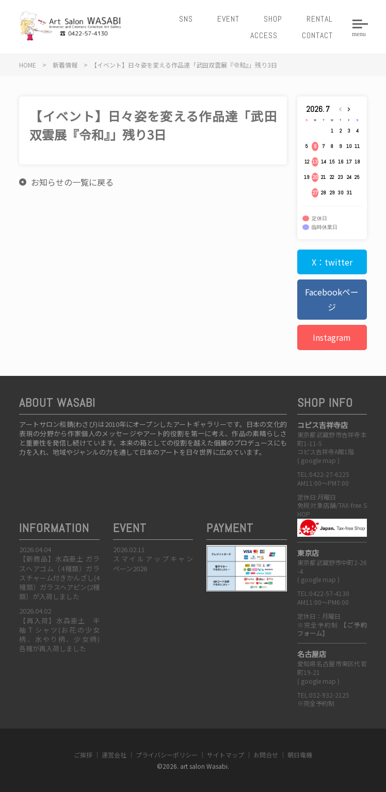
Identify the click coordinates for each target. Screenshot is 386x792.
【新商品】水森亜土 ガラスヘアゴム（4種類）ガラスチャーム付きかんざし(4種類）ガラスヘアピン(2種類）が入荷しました (59, 577)
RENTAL (320, 18)
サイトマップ (225, 754)
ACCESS (264, 35)
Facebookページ (332, 299)
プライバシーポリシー (167, 754)
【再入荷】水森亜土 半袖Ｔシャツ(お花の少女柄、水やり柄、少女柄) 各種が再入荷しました (62, 635)
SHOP (273, 18)
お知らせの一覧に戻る (72, 182)
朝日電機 (299, 754)
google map (318, 460)
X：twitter (332, 262)
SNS (186, 18)
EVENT (228, 18)
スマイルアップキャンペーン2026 (153, 563)
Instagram (332, 337)
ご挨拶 (83, 754)
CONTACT (317, 35)
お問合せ (265, 754)
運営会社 (114, 754)
